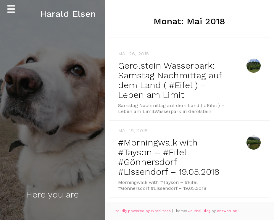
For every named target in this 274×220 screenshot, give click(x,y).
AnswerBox (227, 211)
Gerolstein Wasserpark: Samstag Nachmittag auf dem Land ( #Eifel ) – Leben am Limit (170, 80)
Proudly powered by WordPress (143, 211)
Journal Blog (200, 211)
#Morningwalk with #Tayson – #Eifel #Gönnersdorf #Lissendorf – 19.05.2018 (169, 157)
